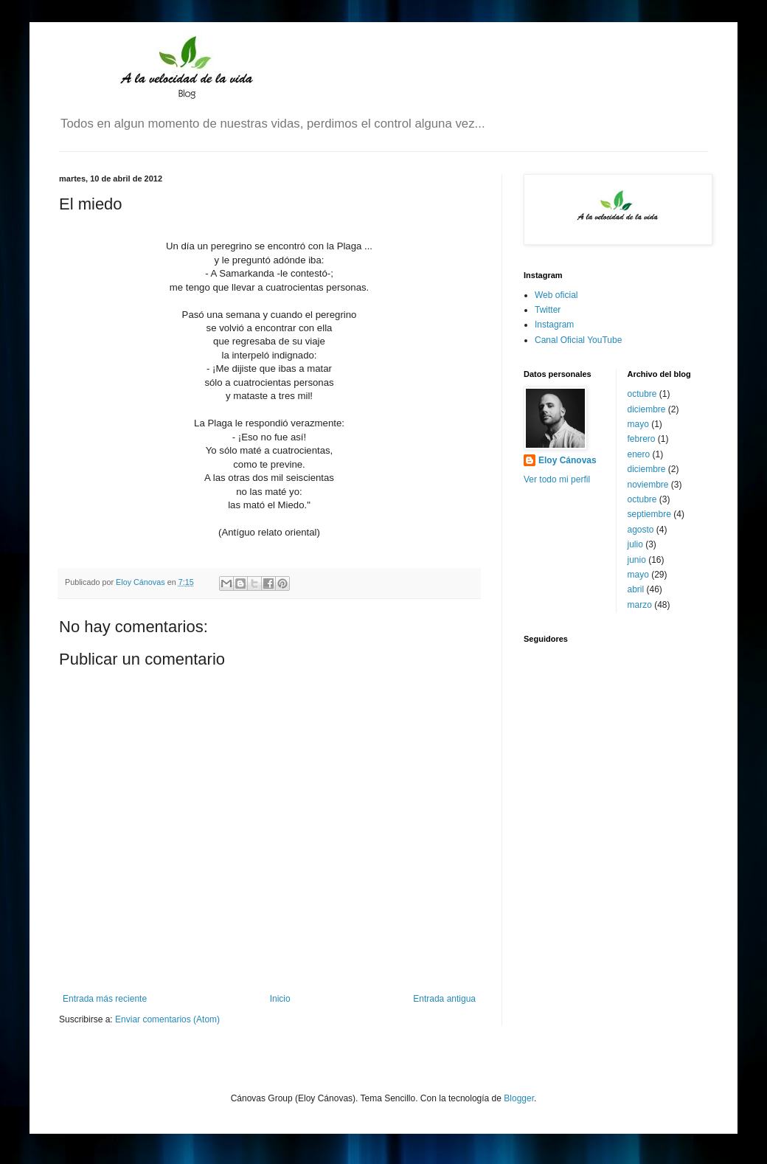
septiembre (649, 514)
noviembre (648, 484)
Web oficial (556, 295)
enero (639, 454)
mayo (638, 424)
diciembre (647, 409)
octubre (642, 394)
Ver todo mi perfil (557, 479)
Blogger (519, 1098)
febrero (642, 439)
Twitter (547, 310)
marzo (640, 605)
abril (636, 589)
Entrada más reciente (105, 999)
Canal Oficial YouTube (578, 340)
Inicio (280, 999)
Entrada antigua (444, 999)
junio (637, 560)
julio (635, 544)
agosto (641, 529)
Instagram (554, 324)
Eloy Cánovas (567, 460)
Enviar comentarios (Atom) (167, 1019)
